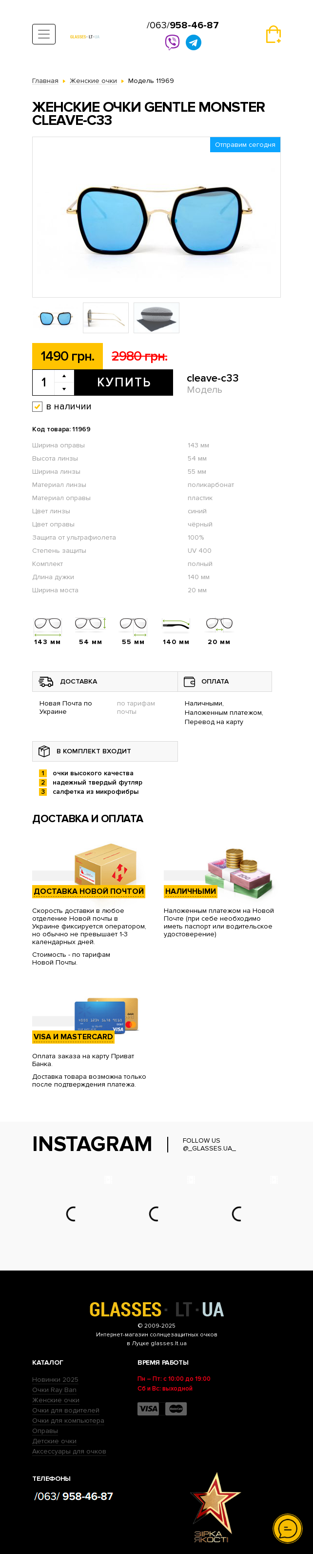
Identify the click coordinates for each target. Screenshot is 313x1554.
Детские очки (54, 1441)
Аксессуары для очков (69, 1451)
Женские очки (55, 1400)
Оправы (45, 1431)
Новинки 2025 (55, 1379)
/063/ (183, 25)
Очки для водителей (65, 1410)
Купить (124, 382)
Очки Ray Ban (54, 1390)
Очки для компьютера (68, 1420)
